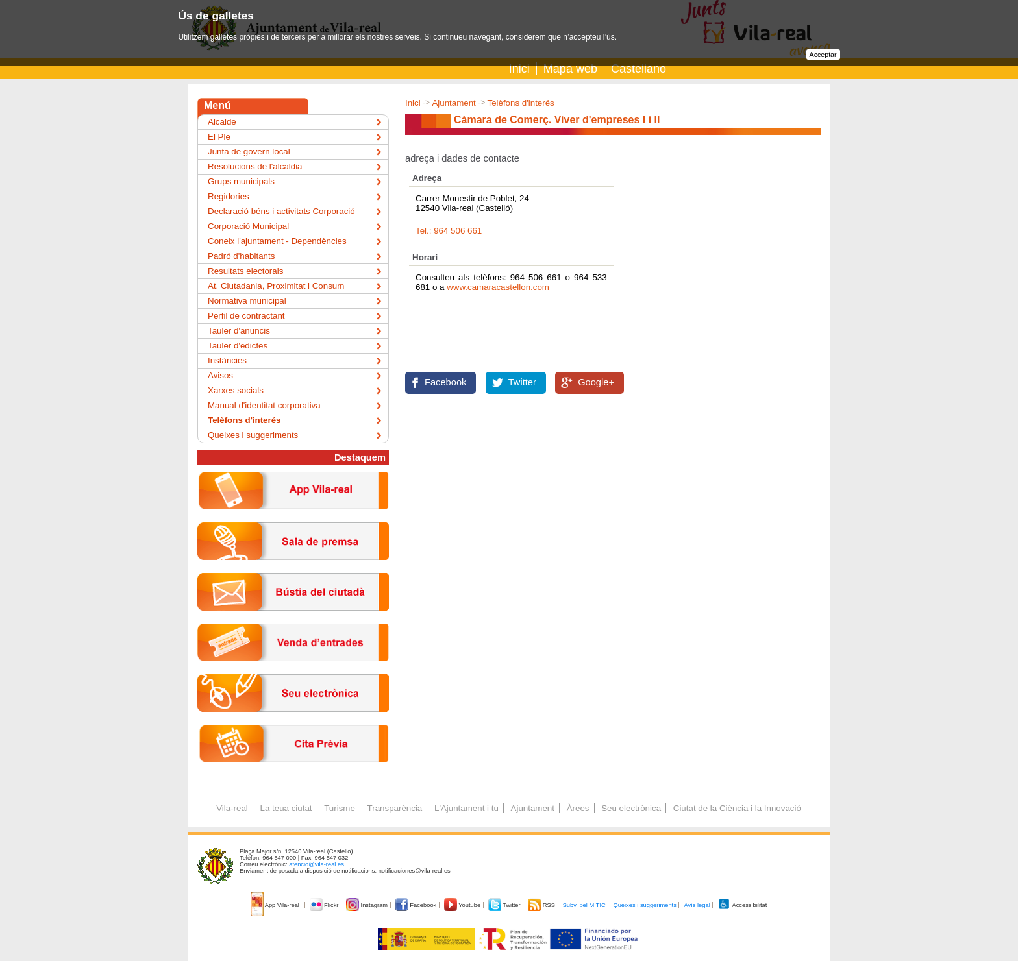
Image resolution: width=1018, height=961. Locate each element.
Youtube (463, 905)
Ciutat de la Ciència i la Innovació (737, 808)
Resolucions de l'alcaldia (255, 166)
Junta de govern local (249, 151)
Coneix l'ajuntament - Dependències (277, 241)
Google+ (596, 382)
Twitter (522, 382)
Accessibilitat (742, 905)
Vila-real (232, 808)
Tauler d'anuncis (239, 330)
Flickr (325, 905)
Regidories (228, 196)
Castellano (638, 68)
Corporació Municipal (248, 226)
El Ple (219, 136)
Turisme (339, 808)
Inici (519, 68)
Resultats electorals (245, 271)
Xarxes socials (236, 390)
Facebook (445, 382)
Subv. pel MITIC (584, 905)
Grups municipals (241, 181)
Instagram (368, 905)
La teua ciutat (286, 808)
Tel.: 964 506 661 (449, 231)
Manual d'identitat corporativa (264, 405)
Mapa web (570, 68)
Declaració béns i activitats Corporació (281, 211)
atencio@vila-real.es (316, 864)
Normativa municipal (247, 301)
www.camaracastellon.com (498, 287)
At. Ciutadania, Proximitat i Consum (276, 286)
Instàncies (227, 360)
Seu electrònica (631, 808)
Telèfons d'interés (520, 103)
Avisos (220, 375)
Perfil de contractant (246, 316)
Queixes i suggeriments (253, 435)
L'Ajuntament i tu (466, 808)
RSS (542, 905)
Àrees (578, 808)
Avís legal (697, 905)
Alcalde (222, 122)
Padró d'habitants (241, 256)
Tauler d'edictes (237, 345)
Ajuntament (453, 103)
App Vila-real (276, 905)
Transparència (395, 808)
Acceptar (823, 54)
